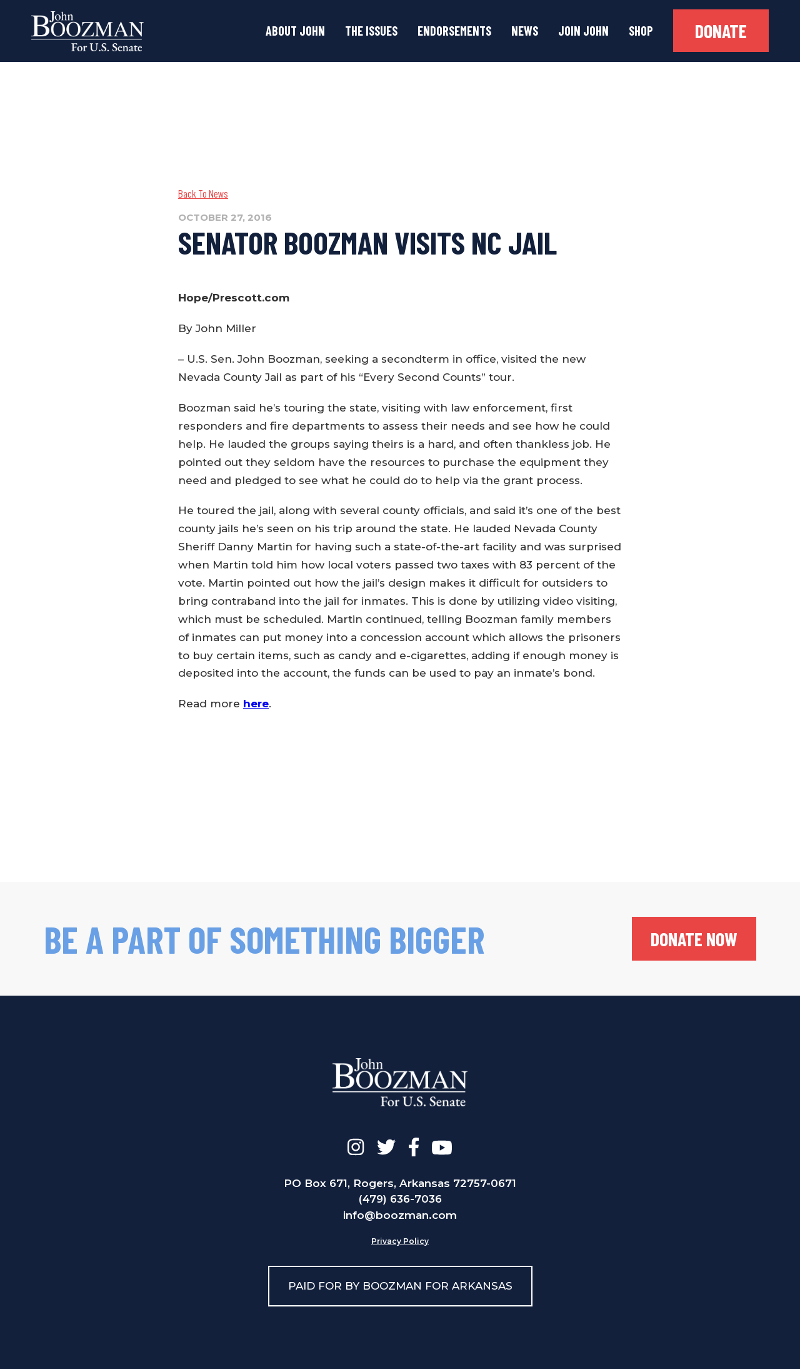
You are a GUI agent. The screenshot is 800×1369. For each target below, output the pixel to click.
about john (295, 30)
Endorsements (454, 30)
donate (721, 30)
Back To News (203, 193)
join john (583, 30)
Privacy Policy (400, 1241)
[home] (87, 31)
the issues (371, 30)
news (524, 30)
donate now (694, 938)
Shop (641, 30)
